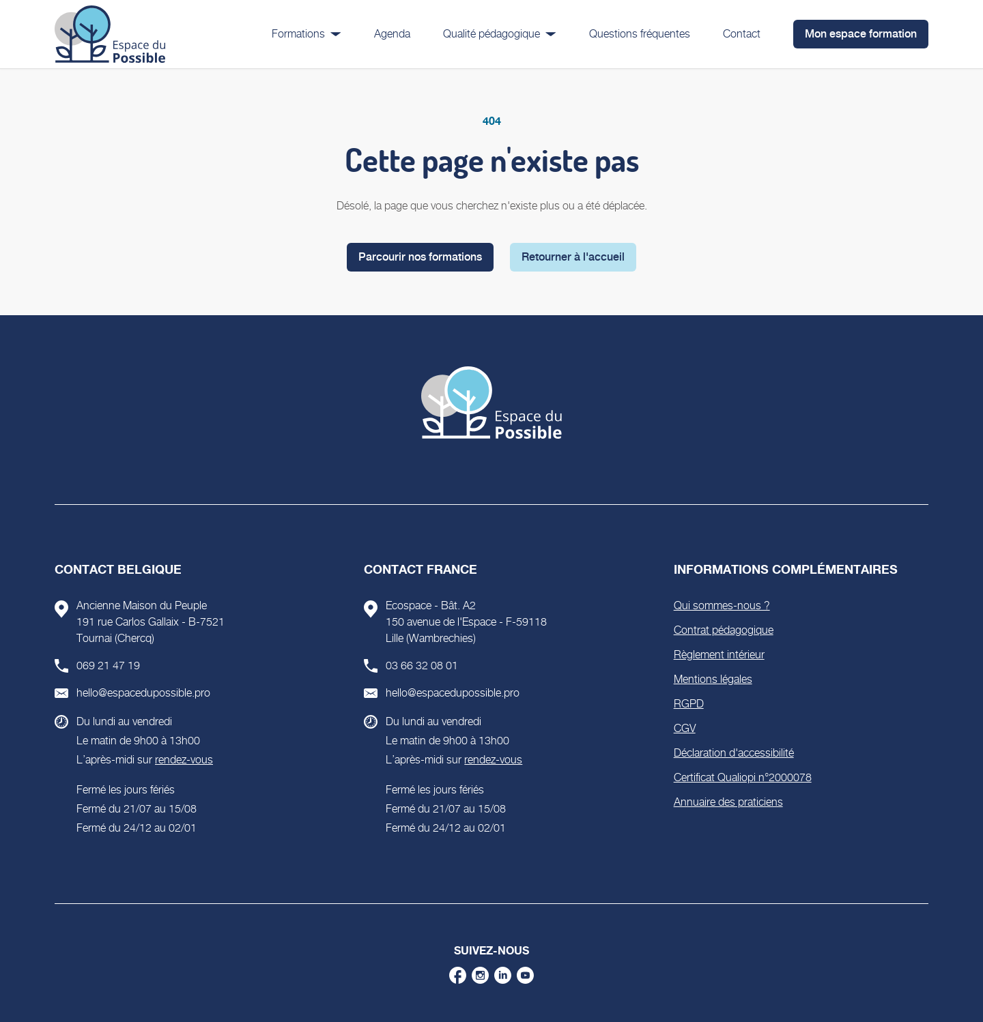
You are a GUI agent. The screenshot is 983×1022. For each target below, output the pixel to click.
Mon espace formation (861, 33)
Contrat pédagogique (723, 630)
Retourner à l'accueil (573, 256)
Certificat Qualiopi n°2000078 (743, 777)
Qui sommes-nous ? (722, 605)
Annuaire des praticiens (728, 801)
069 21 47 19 (108, 665)
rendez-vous (184, 759)
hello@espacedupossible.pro (143, 692)
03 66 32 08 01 (422, 665)
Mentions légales (713, 679)
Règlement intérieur (719, 654)
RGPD (689, 703)
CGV (685, 728)
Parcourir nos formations (420, 256)
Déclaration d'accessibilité (734, 752)
